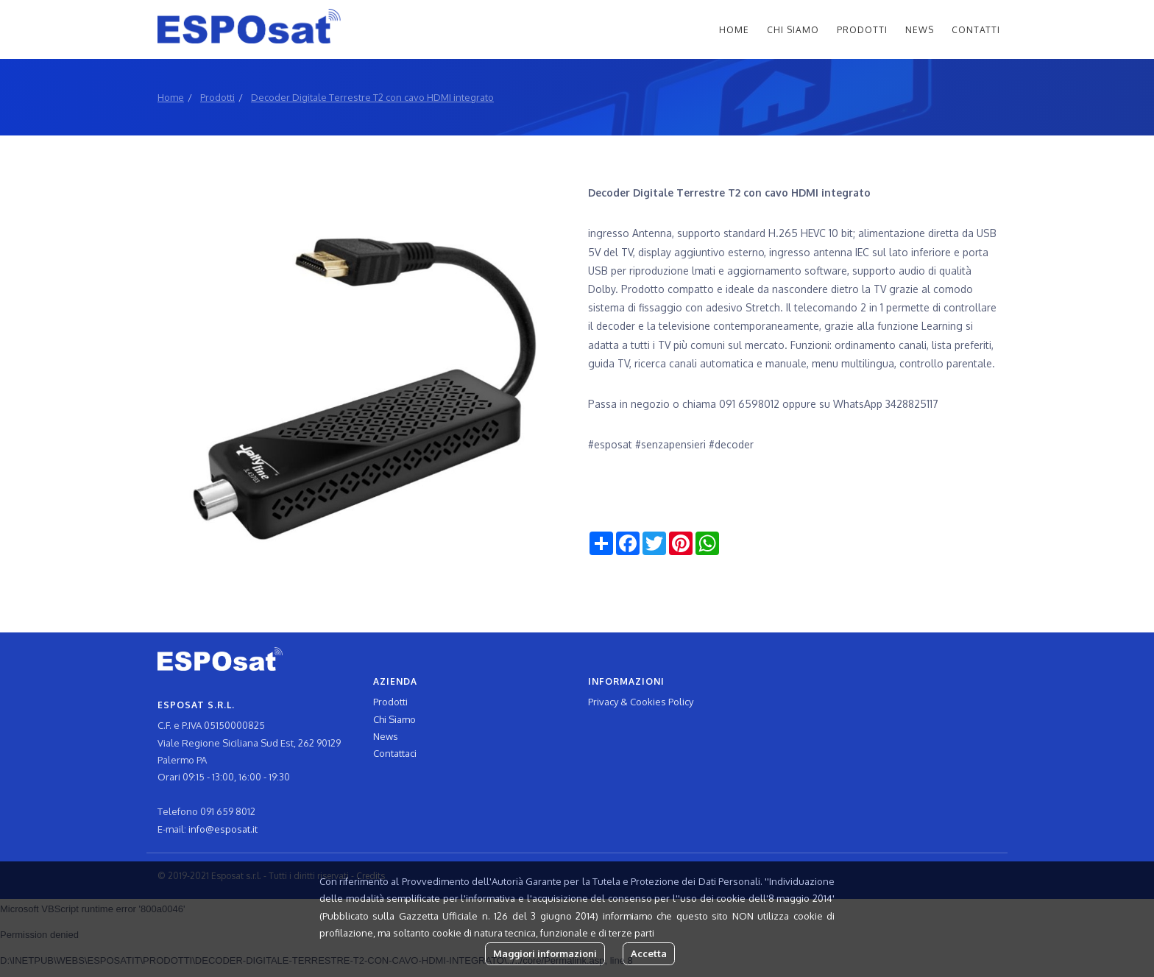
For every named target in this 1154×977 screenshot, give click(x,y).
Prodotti (862, 29)
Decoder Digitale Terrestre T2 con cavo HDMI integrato (372, 97)
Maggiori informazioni (545, 953)
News (919, 29)
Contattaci (395, 753)
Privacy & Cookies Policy (640, 702)
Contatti (976, 29)
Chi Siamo (793, 29)
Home (734, 29)
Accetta (649, 953)
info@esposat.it (223, 829)
